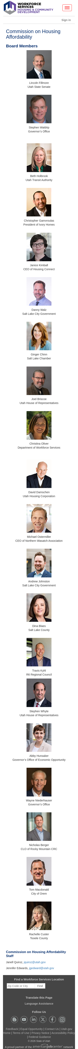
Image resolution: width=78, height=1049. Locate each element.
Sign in (67, 21)
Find (40, 986)
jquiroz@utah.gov (34, 962)
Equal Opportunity (31, 1029)
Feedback (12, 1029)
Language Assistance (39, 1003)
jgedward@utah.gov (41, 968)
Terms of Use (21, 1033)
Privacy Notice (40, 1033)
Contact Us (52, 1029)
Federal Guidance (40, 1036)
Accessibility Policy (63, 1033)
